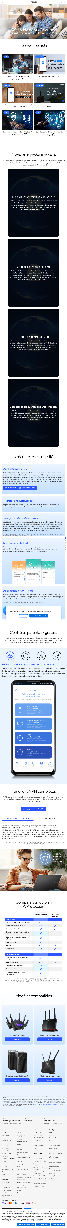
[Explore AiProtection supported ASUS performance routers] (49, 1039)
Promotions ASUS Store (55, 1153)
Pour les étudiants (6, 1153)
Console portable (6, 1140)
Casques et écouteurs (22, 1172)
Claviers (19, 1166)
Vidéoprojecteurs (6, 1164)
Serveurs (19, 1161)
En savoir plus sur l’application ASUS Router (20, 488)
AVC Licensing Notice (55, 1170)
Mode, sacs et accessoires (24, 1177)
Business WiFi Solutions (23, 1152)
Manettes (19, 1193)
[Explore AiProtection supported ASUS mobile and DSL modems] (49, 1080)
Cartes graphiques (6, 1190)
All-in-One (4, 1166)
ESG (50, 1132)
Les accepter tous (58, 1225)
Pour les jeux (5, 1156)
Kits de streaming (21, 1174)
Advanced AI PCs (53, 1143)
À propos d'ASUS (38, 1132)
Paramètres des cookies (26, 1225)
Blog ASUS (52, 1173)
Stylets (19, 1190)
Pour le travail (5, 1148)
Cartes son (20, 1132)
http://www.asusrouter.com (41, 981)
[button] (2, 2)
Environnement (53, 1135)
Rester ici (23, 616)
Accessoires (5, 1138)
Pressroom (36, 1148)
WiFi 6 (19, 1144)
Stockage (19, 1139)
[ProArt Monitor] (49, 818)
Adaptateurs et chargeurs (24, 1182)
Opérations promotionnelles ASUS (55, 1156)
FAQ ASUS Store (38, 1158)
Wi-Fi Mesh (20, 1149)
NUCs (3, 1172)
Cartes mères (5, 1182)
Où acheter (36, 1143)
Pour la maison (5, 1145)
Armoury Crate (53, 1176)
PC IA (50, 1140)
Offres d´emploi (37, 1140)
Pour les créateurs (6, 1151)
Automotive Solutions (55, 1151)
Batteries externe (21, 1187)
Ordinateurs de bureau (7, 1169)
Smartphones (5, 1135)
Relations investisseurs (39, 1135)
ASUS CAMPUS (53, 1160)
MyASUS (36, 1181)
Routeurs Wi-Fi (21, 1147)
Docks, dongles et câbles (23, 1185)
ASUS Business (53, 1148)
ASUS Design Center (54, 1145)
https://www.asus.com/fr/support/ (49, 1104)
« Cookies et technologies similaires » (51, 1221)
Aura (50, 1178)
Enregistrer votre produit (40, 1161)
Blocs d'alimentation (7, 1193)
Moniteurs (4, 1161)
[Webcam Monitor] (18, 818)
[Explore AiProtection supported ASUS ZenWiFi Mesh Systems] (17, 1080)
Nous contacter (38, 1156)
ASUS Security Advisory (40, 1178)
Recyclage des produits (40, 1183)
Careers (36, 1150)
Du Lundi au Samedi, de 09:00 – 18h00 (39, 1172)
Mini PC (4, 1174)
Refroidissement (6, 1187)
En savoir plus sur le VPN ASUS (33, 809)
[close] (59, 608)
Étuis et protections (22, 1179)
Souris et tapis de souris (23, 1169)
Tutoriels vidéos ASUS (39, 1176)
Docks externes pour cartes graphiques (7, 1196)
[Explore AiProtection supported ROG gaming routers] (17, 1039)
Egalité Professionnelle (39, 1137)
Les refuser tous (43, 1225)
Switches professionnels (23, 1155)
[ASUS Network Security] (17, 67)
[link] (33, 2)
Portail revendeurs (38, 1145)
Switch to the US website (39, 616)
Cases (3, 1185)
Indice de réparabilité (39, 1186)
